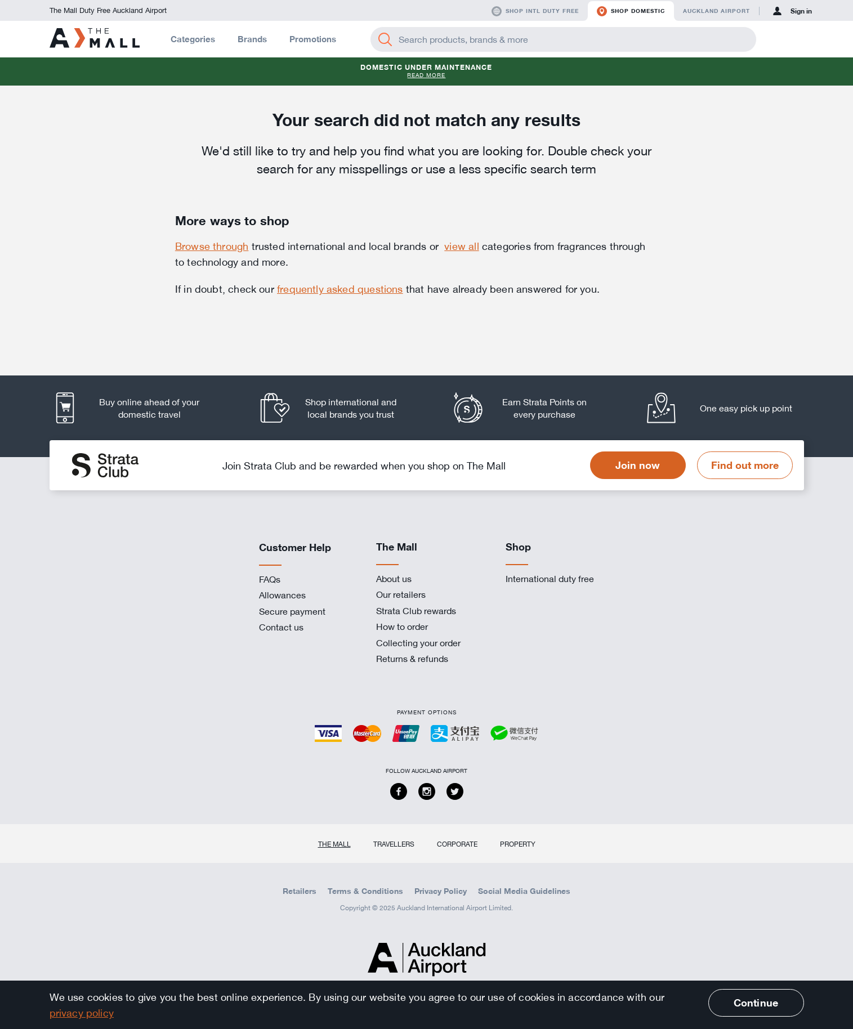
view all (461, 246)
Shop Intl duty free (535, 11)
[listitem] (137, 407)
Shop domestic (631, 11)
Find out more (745, 465)
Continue (756, 1002)
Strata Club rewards (416, 611)
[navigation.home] (95, 39)
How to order (402, 626)
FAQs (269, 579)
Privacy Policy (440, 891)
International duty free (550, 579)
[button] (777, 39)
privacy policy (82, 1012)
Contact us (281, 627)
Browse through (212, 246)
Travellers (393, 843)
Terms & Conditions (365, 891)
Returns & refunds (412, 659)
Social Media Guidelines (524, 891)
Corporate (457, 843)
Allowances (282, 595)
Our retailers (401, 594)
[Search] (385, 39)
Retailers (299, 891)
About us (394, 579)
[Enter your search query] (563, 39)
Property (517, 843)
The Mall (334, 843)
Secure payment (292, 611)
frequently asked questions (340, 289)
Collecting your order (418, 643)
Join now (637, 465)
